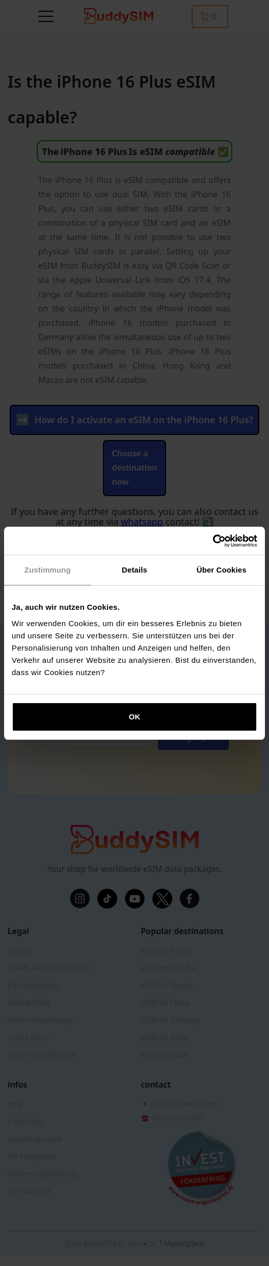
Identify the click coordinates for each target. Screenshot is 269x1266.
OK (135, 716)
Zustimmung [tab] (47, 569)
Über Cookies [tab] (222, 569)
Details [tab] (134, 569)
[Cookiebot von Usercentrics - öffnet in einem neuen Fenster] (212, 541)
